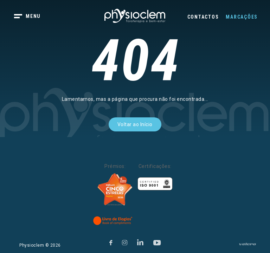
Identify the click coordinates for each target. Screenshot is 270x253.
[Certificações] (155, 184)
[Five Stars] (115, 189)
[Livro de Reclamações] (160, 221)
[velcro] (247, 247)
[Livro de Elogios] (113, 221)
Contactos (203, 17)
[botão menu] (31, 17)
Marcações (242, 17)
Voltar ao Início (135, 124)
